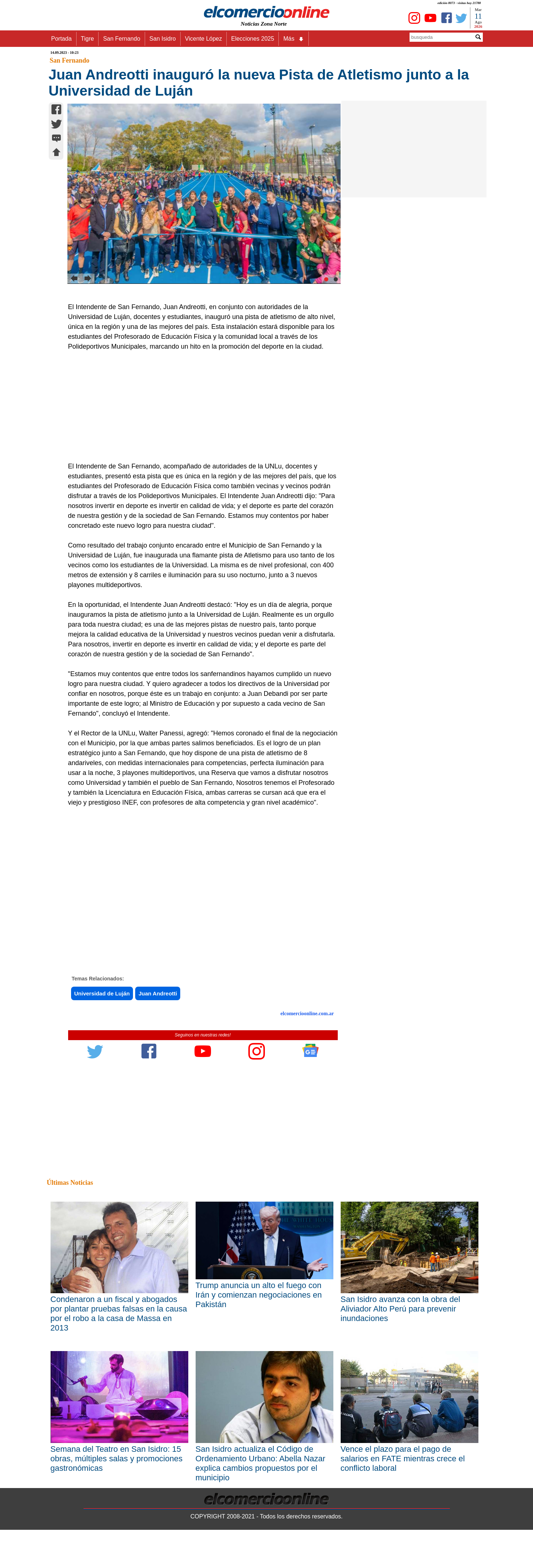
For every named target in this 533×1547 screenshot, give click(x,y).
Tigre (87, 39)
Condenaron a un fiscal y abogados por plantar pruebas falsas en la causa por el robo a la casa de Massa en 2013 (119, 1313)
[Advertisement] (199, 406)
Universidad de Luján (102, 993)
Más (293, 39)
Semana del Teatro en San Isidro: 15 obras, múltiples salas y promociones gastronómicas (117, 1458)
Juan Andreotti (157, 993)
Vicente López (203, 39)
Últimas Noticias (70, 1182)
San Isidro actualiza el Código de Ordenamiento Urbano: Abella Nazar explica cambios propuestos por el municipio (261, 1463)
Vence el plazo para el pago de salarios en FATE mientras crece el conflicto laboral (403, 1458)
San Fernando (121, 39)
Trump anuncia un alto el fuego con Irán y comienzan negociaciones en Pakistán (259, 1295)
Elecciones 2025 (252, 39)
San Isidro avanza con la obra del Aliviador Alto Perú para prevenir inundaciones (400, 1309)
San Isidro (162, 39)
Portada (61, 39)
